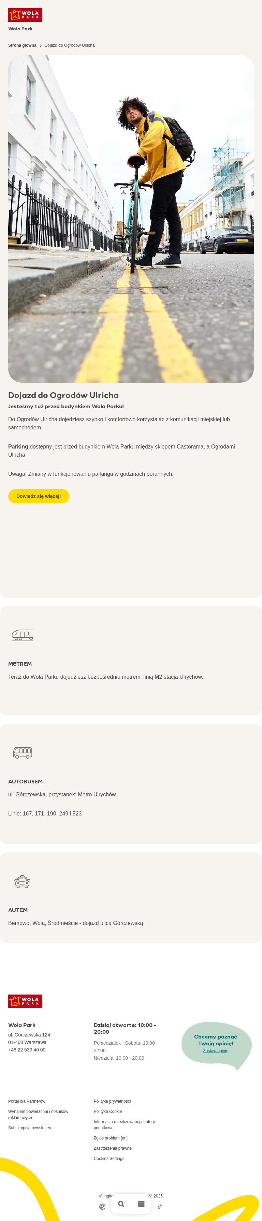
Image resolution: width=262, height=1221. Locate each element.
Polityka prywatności (112, 1101)
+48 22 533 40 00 (26, 1050)
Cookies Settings (109, 1158)
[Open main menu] (141, 1204)
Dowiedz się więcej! (38, 496)
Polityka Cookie (108, 1111)
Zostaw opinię (215, 1050)
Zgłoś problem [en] (111, 1138)
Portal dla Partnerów (26, 1101)
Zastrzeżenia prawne (113, 1148)
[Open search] (121, 1204)
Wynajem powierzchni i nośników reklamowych (38, 1114)
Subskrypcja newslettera (30, 1128)
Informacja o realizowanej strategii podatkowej (125, 1124)
